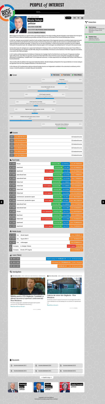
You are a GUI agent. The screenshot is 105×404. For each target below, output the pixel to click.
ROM (75, 18)
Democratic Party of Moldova (62, 124)
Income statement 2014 (20, 370)
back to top (46, 377)
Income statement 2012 (69, 370)
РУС (78, 18)
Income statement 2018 (45, 365)
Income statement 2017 (20, 365)
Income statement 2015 (69, 365)
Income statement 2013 (45, 370)
